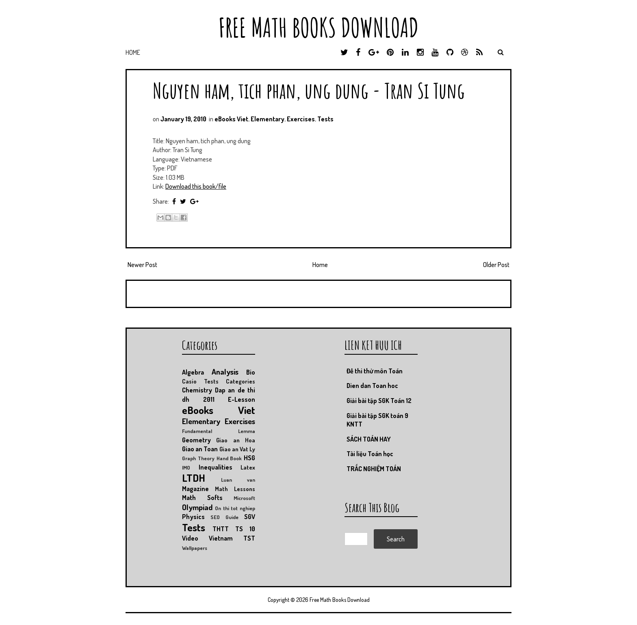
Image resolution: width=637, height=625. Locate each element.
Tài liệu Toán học (370, 454)
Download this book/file (195, 186)
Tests (325, 119)
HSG (249, 458)
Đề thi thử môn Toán (375, 371)
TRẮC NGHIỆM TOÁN (374, 469)
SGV (249, 517)
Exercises (301, 119)
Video (190, 538)
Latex (247, 467)
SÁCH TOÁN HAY (369, 439)
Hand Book (229, 458)
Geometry (196, 440)
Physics (193, 517)
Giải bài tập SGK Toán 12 (379, 401)
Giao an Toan (200, 449)
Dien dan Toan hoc (372, 385)
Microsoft (244, 498)
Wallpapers (194, 548)
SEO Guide (224, 517)
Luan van (238, 479)
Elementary (267, 119)
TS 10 (245, 529)
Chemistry (197, 390)
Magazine (195, 489)
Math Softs (202, 498)
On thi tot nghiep (235, 508)
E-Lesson (241, 399)
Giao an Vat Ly (237, 449)
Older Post (496, 265)
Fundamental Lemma (218, 431)
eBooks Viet (231, 119)
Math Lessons (235, 488)
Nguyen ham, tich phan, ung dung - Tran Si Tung (309, 90)
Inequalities (215, 467)
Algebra (193, 372)
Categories (240, 381)
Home (133, 52)
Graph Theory (198, 458)
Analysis (225, 371)
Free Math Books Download (318, 27)
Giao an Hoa (235, 440)
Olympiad (197, 507)
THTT (220, 529)
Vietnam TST (232, 538)
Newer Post (142, 265)
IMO (186, 467)
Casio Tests (200, 381)
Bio (250, 372)
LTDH (193, 477)
